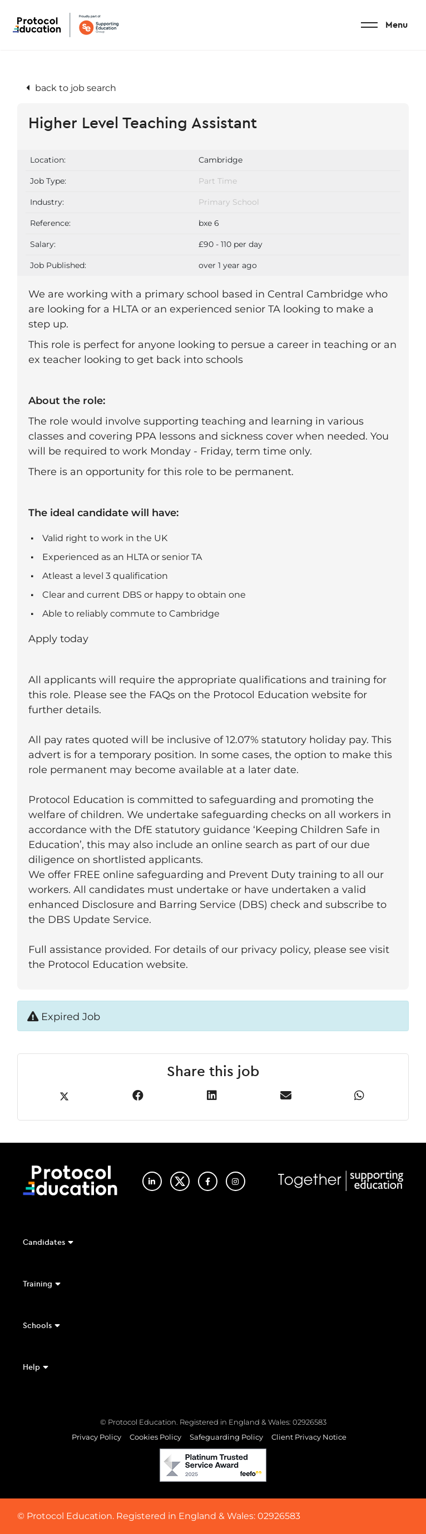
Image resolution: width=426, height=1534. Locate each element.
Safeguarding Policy (226, 1436)
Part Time (218, 181)
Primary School (229, 202)
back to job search (75, 88)
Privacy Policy (96, 1436)
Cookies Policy (155, 1436)
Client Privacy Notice (308, 1436)
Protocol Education (65, 25)
